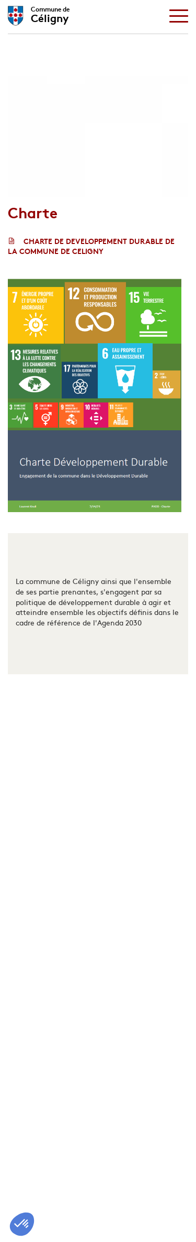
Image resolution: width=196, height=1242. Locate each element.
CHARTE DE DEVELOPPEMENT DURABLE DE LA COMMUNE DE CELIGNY (91, 246)
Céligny (50, 13)
